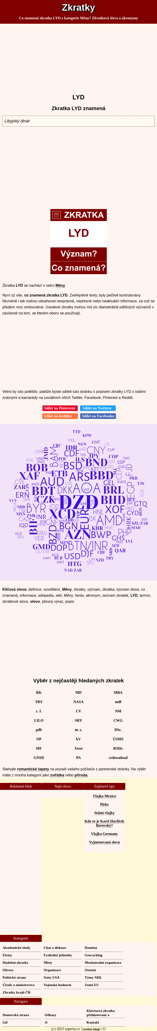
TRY (39, 702)
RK (39, 692)
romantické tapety (33, 769)
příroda (81, 775)
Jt (46, 1022)
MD (78, 692)
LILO (38, 720)
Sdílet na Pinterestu (60, 408)
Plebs (104, 804)
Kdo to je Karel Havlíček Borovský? (104, 823)
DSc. (118, 730)
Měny (60, 285)
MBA (118, 692)
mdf (118, 702)
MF (39, 748)
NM (118, 711)
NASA (78, 702)
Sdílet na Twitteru (98, 408)
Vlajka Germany (104, 834)
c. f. (39, 711)
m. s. (78, 730)
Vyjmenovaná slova (104, 842)
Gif (5, 1022)
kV (78, 739)
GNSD (39, 758)
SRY (78, 720)
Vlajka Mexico (104, 796)
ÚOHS (118, 739)
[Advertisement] (78, 56)
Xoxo (78, 748)
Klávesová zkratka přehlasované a (101, 1013)
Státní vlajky (104, 813)
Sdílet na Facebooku (98, 416)
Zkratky (78, 7)
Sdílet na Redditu (60, 416)
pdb (39, 730)
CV (78, 711)
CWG (118, 720)
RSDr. (118, 748)
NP (38, 739)
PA (78, 758)
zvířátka (57, 775)
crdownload (118, 758)
